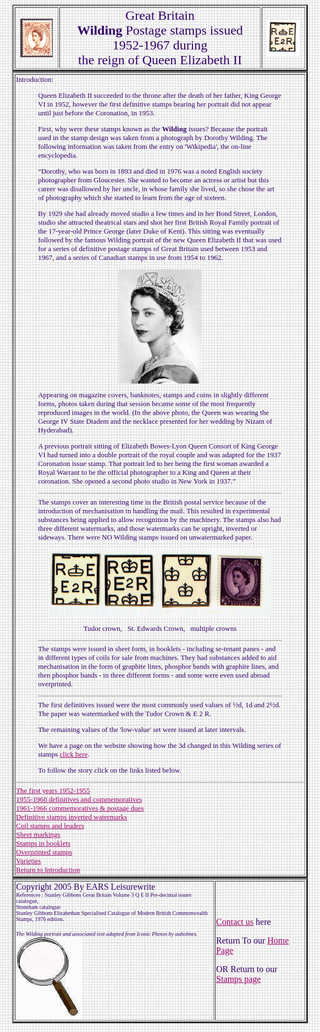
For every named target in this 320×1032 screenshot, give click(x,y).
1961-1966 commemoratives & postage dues (80, 808)
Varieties (28, 861)
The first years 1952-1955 (53, 790)
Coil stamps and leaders (50, 826)
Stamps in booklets (43, 843)
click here (74, 754)
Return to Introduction (48, 869)
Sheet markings (38, 834)
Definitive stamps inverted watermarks (71, 817)
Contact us (234, 921)
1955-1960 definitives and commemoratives (79, 799)
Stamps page (238, 979)
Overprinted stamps (44, 852)
